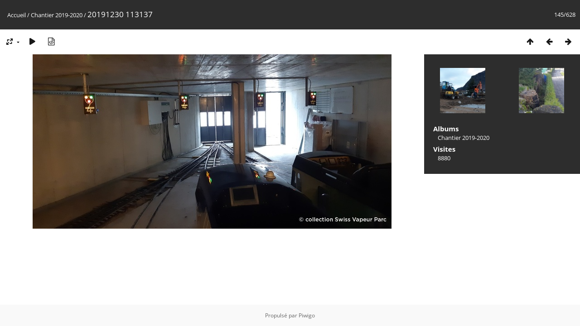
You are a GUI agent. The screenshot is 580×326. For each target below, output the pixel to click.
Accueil (16, 15)
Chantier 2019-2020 (56, 15)
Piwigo (307, 315)
